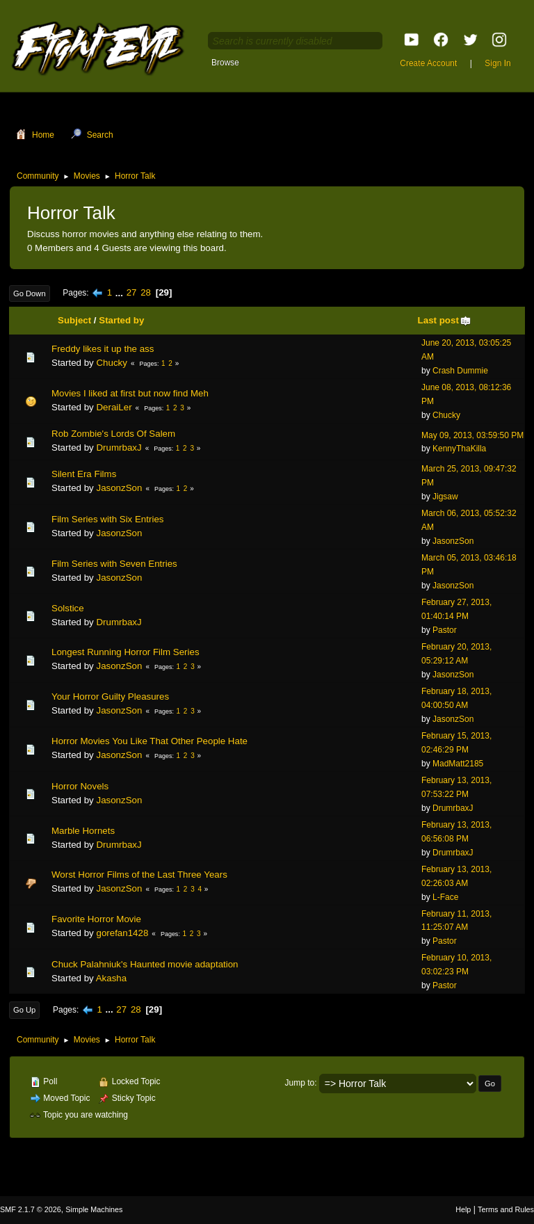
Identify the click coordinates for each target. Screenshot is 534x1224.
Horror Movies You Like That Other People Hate (149, 741)
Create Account (428, 63)
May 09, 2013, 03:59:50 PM (472, 435)
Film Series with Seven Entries (114, 563)
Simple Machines (93, 1209)
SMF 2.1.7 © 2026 (30, 1209)
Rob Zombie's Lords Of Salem (113, 433)
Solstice (67, 608)
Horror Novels (79, 786)
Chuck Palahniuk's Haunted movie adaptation (144, 964)
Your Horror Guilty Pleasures (110, 696)
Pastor (444, 630)
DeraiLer (113, 407)
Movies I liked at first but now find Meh (130, 393)
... (120, 292)
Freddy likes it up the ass (102, 349)
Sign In (497, 63)
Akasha (111, 978)
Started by (121, 320)
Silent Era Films (83, 474)
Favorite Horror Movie (96, 919)
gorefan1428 (122, 933)
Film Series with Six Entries (107, 519)
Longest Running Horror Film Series (125, 652)
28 (145, 292)
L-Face (445, 897)
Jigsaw (445, 496)
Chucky (111, 362)
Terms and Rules (506, 1209)
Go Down (29, 293)
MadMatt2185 (457, 763)
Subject (74, 320)
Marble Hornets (83, 831)
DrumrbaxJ (118, 447)
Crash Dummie (460, 371)
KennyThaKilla (459, 448)
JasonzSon (119, 488)
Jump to (300, 1083)
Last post (444, 320)
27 (132, 292)
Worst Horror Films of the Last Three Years (139, 874)
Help (463, 1209)
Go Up (24, 1010)
